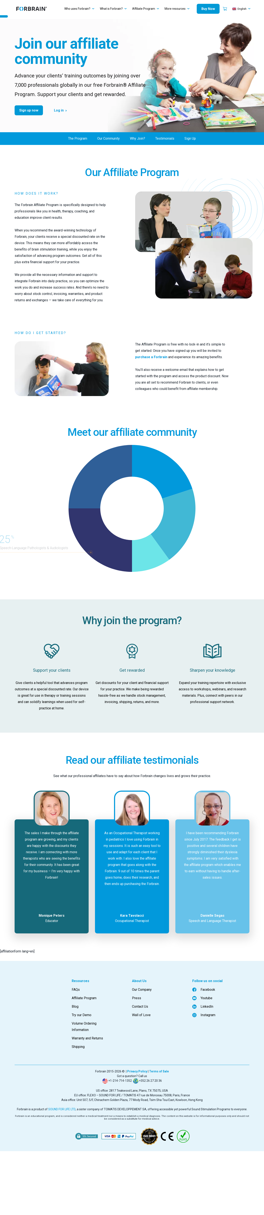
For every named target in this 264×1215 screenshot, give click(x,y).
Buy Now (208, 9)
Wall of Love (141, 1015)
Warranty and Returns (87, 1038)
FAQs (76, 990)
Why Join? (137, 138)
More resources (175, 8)
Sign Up (190, 138)
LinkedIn (202, 1006)
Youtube (202, 998)
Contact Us (140, 1006)
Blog (75, 1006)
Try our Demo (81, 1015)
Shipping (78, 1047)
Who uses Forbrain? (77, 8)
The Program (77, 138)
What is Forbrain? (111, 8)
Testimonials (164, 138)
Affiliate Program (143, 8)
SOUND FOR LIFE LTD (62, 1109)
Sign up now (28, 110)
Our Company (142, 990)
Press (136, 998)
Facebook (203, 990)
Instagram (203, 1015)
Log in (59, 110)
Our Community (108, 138)
